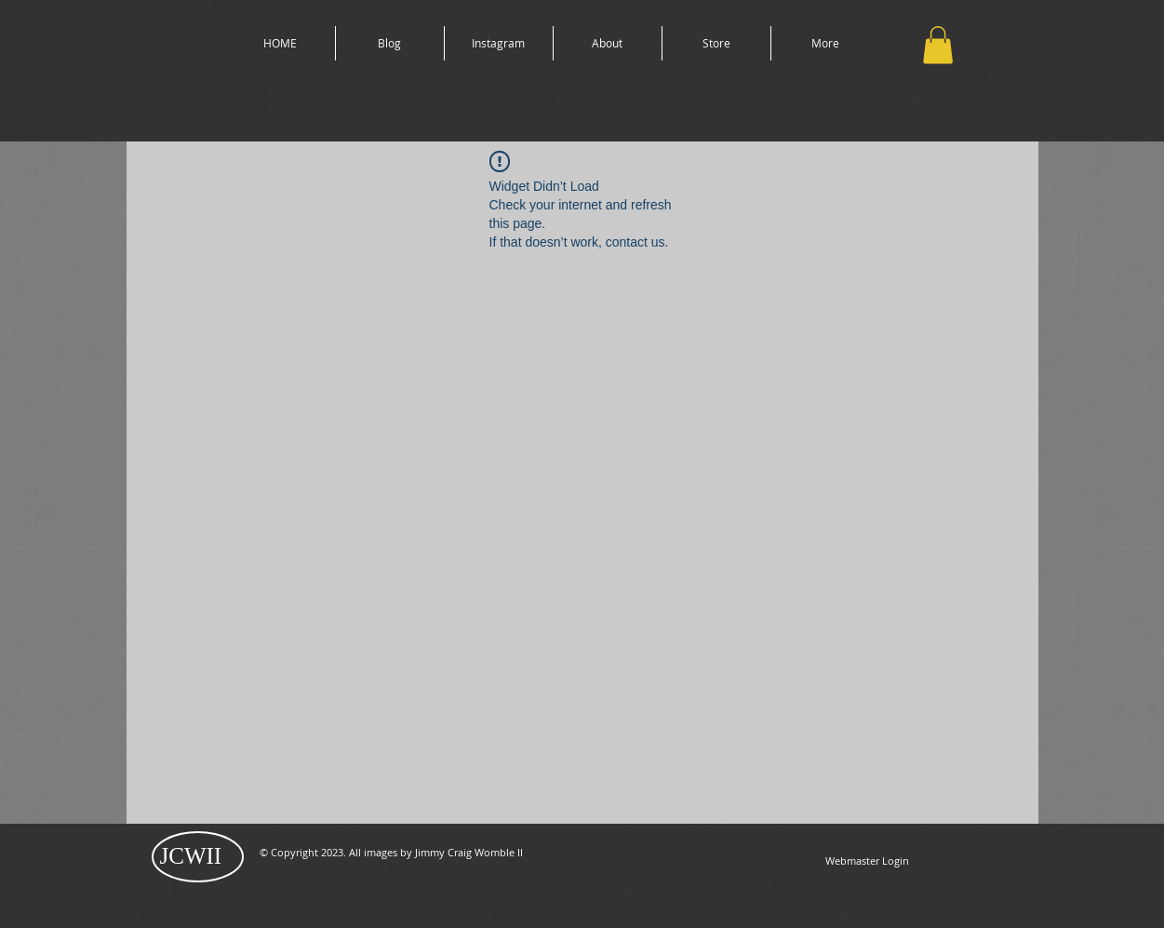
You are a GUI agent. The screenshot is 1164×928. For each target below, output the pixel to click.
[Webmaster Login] (867, 860)
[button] (938, 45)
